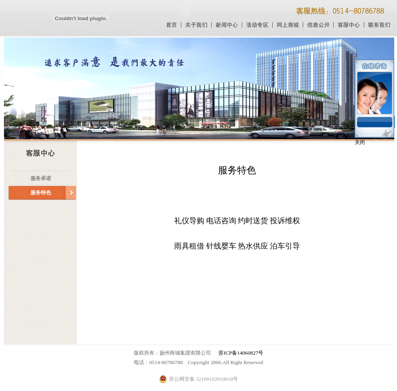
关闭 (360, 142)
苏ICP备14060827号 (240, 353)
